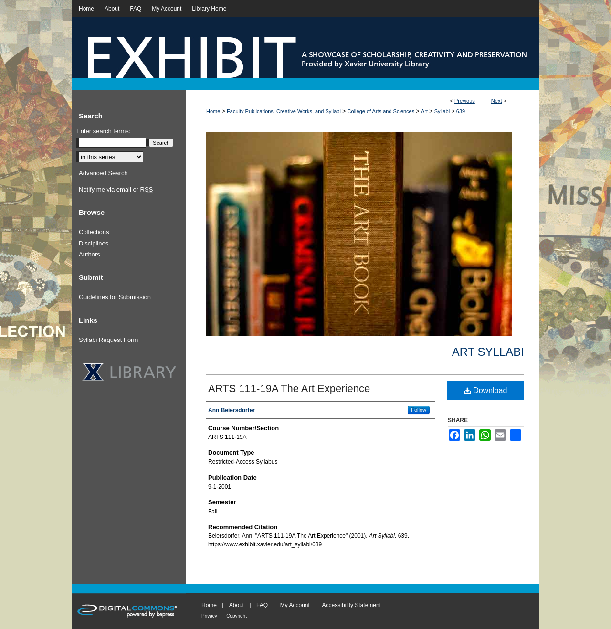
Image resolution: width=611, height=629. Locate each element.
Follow (418, 410)
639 (460, 111)
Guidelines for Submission (115, 296)
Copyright (236, 615)
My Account (295, 605)
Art (424, 111)
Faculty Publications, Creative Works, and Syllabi (284, 111)
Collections (94, 231)
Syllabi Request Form (108, 339)
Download (485, 390)
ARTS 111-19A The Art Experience (289, 388)
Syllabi (442, 111)
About (236, 605)
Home (213, 111)
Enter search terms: (103, 131)
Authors (89, 254)
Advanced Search (103, 173)
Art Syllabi (488, 351)
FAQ (262, 605)
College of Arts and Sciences (381, 111)
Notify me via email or (116, 189)
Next (496, 101)
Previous (464, 101)
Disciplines (93, 243)
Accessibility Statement (351, 605)
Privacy (209, 615)
